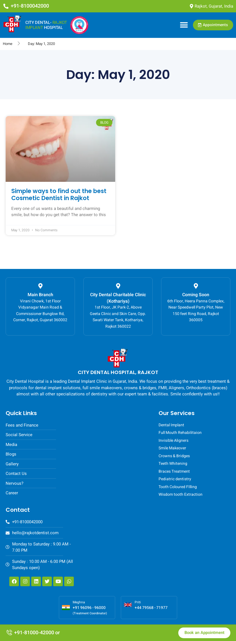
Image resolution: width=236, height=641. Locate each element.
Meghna (79, 602)
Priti (138, 602)
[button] (183, 25)
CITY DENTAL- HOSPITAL (46, 25)
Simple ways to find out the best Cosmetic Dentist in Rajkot (58, 194)
